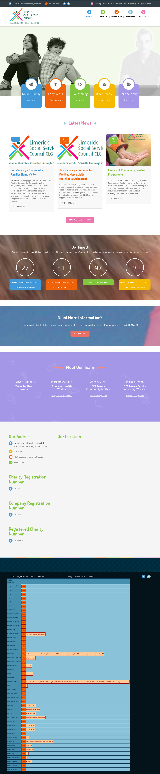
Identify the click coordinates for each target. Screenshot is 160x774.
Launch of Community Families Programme (127, 172)
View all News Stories (80, 219)
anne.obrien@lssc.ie (98, 395)
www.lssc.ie (19, 462)
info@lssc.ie (18, 3)
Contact (80, 333)
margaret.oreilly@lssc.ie (62, 395)
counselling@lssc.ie (33, 3)
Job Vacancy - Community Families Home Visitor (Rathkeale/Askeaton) (75, 174)
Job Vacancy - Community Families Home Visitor (27, 172)
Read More (19, 206)
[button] (89, 14)
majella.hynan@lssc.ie (135, 395)
